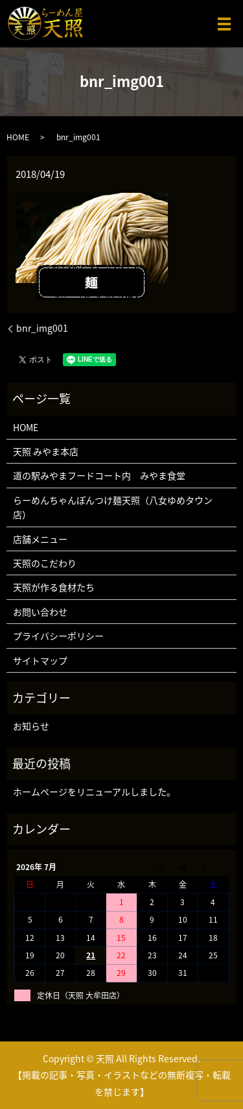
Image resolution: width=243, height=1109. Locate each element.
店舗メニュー (40, 538)
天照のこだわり (44, 562)
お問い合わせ (40, 611)
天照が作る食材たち (54, 586)
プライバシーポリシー (58, 635)
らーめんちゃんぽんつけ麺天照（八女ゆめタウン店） (113, 507)
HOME (17, 137)
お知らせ (31, 725)
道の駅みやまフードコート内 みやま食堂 (99, 475)
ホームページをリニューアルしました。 (94, 791)
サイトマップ (40, 660)
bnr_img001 (42, 328)
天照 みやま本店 (45, 451)
